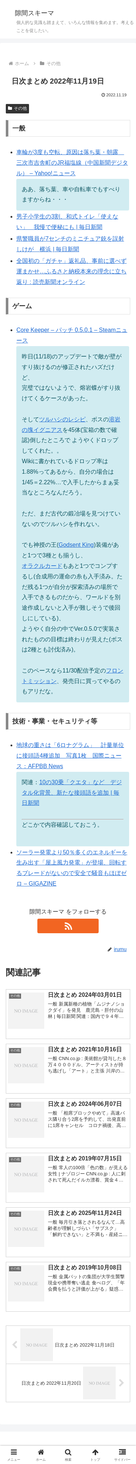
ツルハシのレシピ (62, 419)
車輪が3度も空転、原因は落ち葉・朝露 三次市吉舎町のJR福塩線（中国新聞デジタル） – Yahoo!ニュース (72, 162)
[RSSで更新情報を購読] (68, 926)
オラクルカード (42, 566)
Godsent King (76, 545)
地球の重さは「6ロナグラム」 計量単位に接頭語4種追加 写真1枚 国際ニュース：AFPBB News (70, 755)
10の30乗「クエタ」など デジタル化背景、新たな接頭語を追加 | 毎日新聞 (72, 792)
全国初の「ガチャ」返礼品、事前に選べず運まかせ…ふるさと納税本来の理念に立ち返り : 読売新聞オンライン (71, 271)
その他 (17, 108)
